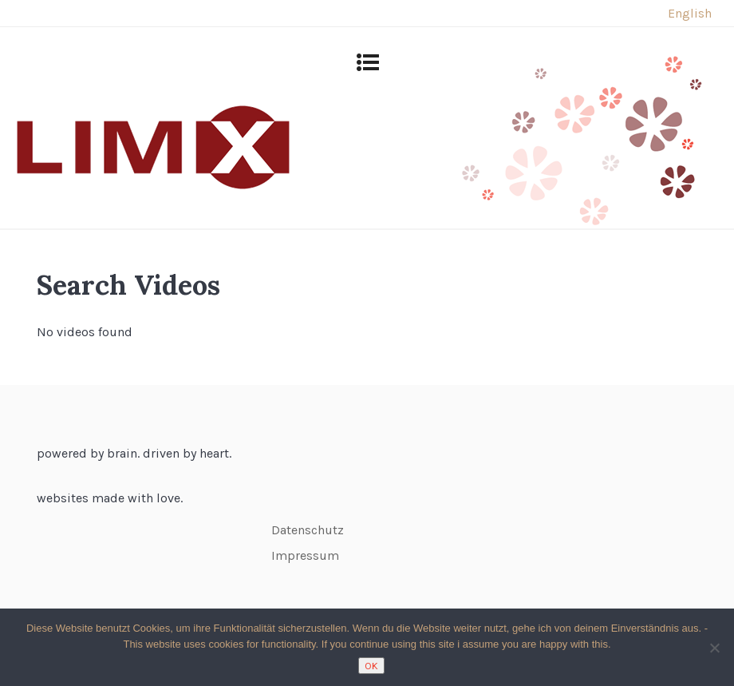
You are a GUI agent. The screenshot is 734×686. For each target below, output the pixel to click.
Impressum (305, 555)
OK (371, 666)
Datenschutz (307, 529)
